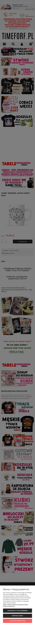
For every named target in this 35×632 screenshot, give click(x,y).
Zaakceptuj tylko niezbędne (18, 610)
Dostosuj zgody (17, 615)
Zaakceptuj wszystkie (17, 621)
